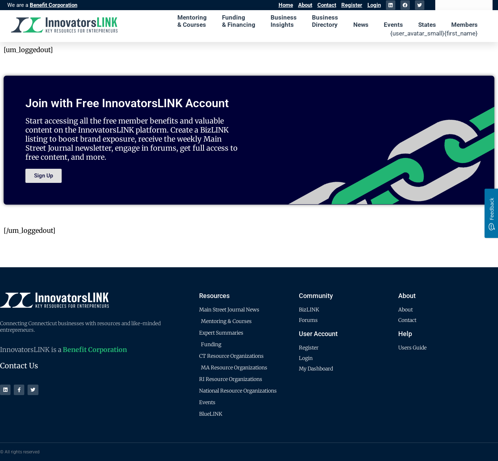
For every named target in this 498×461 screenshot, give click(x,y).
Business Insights (284, 21)
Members (464, 24)
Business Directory (325, 21)
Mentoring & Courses (192, 21)
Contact (326, 5)
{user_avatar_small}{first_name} (434, 33)
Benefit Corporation (53, 5)
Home (286, 5)
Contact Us (19, 365)
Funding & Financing (238, 21)
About (305, 5)
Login (374, 5)
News (361, 24)
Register (351, 5)
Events (393, 24)
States (427, 24)
